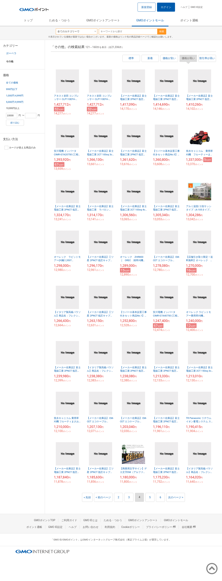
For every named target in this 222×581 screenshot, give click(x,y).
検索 (161, 31)
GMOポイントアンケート (103, 20)
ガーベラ (11, 53)
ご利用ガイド (69, 520)
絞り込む (14, 122)
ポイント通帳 (189, 20)
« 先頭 (87, 497)
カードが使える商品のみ (20, 148)
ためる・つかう (59, 20)
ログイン (166, 7)
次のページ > (175, 497)
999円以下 (11, 89)
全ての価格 (12, 82)
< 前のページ (103, 497)
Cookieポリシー (130, 526)
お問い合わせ (90, 526)
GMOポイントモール (150, 20)
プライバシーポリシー (161, 526)
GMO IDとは (90, 520)
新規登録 (146, 7)
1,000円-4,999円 (14, 95)
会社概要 (189, 526)
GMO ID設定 (197, 7)
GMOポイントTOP (44, 520)
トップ (28, 20)
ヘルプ (184, 7)
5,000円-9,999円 (14, 102)
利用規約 (110, 526)
